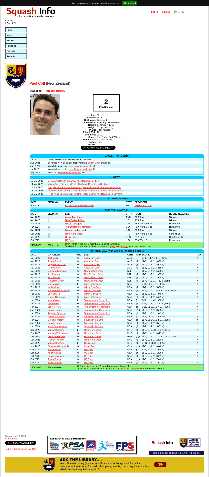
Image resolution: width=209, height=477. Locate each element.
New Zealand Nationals (80, 166)
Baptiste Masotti (56, 356)
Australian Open (73, 217)
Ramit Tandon (55, 362)
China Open (71, 237)
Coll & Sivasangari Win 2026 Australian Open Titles (73, 181)
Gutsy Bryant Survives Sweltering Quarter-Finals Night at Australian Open (84, 187)
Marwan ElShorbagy (58, 333)
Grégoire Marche (56, 320)
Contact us (11, 438)
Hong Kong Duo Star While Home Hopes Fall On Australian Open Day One (85, 194)
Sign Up (166, 12)
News (9, 35)
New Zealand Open (75, 220)
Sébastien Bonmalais (58, 346)
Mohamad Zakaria (57, 271)
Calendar (11, 51)
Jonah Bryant (54, 261)
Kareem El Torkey (143, 205)
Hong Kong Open (73, 233)
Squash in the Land (75, 230)
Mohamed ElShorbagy (59, 290)
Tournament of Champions (78, 227)
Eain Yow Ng (54, 277)
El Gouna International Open (79, 205)
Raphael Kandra (56, 339)
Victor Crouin (54, 307)
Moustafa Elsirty (56, 280)
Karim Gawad (54, 287)
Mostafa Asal (54, 284)
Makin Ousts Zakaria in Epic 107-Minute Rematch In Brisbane (78, 184)
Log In (154, 12)
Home (9, 30)
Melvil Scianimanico (58, 326)
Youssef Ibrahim (56, 330)
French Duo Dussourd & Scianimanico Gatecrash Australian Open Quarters (85, 190)
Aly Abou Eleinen (56, 336)
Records (11, 56)
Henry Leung (54, 267)
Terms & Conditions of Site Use (20, 449)
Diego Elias (53, 303)
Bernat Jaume (55, 310)
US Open (69, 240)
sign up (124, 246)
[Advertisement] (117, 50)
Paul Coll (37, 83)
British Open (94, 163)
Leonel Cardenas (56, 297)
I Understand (129, 3)
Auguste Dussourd (57, 264)
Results (10, 40)
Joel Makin (53, 258)
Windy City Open (73, 223)
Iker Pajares (54, 274)
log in (112, 246)
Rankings (11, 46)
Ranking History (55, 90)
